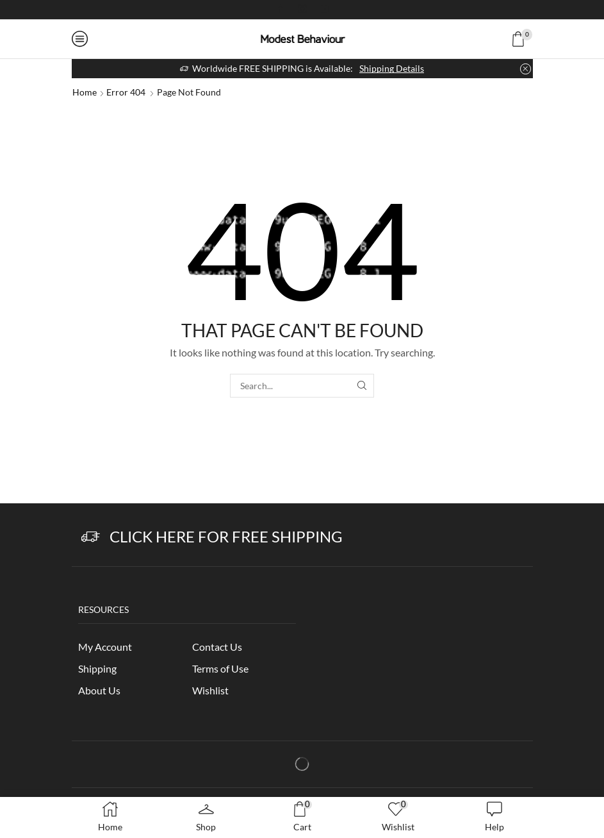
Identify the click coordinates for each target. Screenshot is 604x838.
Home (84, 92)
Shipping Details (391, 68)
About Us (99, 690)
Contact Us (217, 647)
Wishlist (210, 690)
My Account (105, 647)
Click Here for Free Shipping (226, 536)
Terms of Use (220, 668)
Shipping (97, 668)
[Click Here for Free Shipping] (90, 537)
